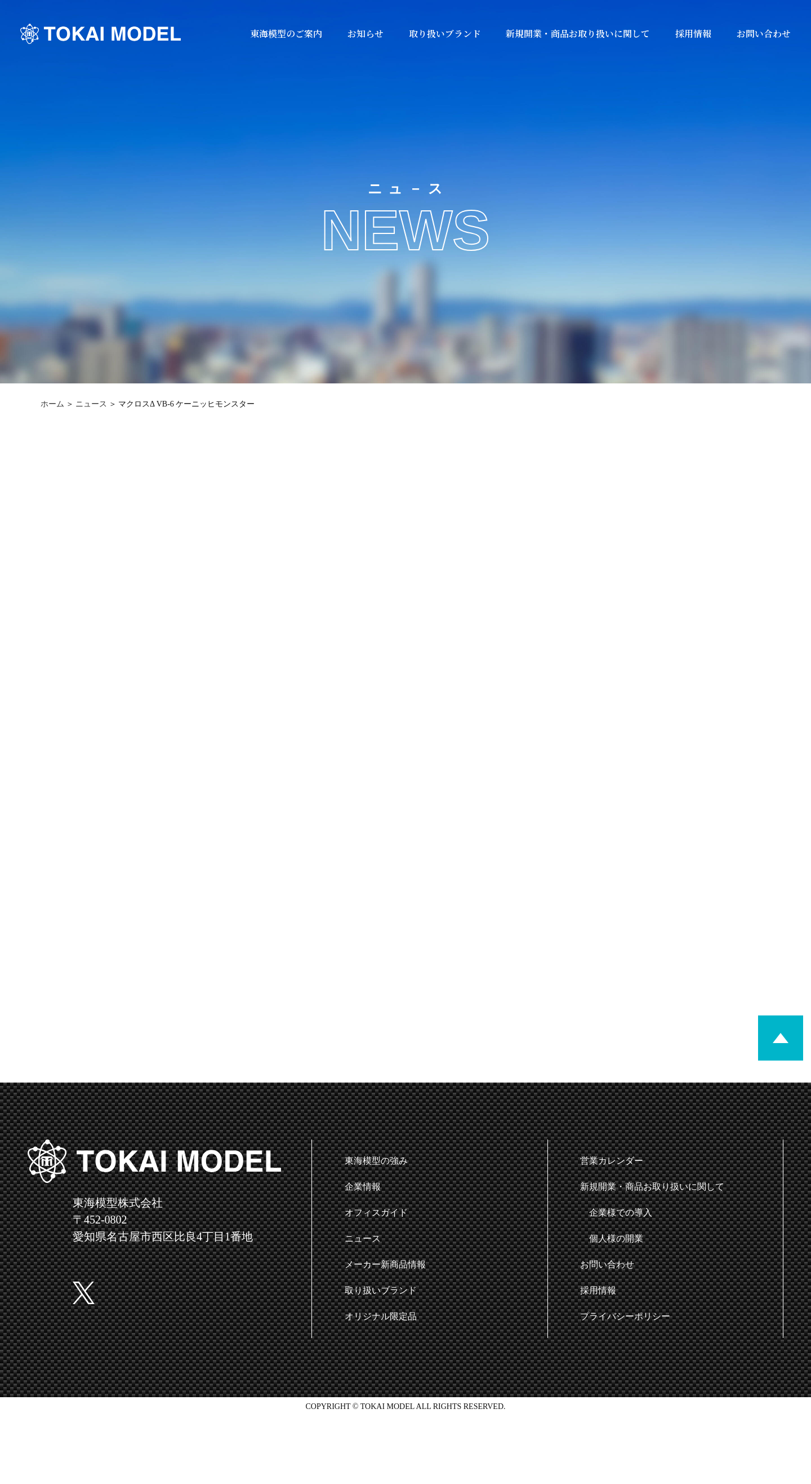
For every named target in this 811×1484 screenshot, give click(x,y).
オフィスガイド (376, 1212)
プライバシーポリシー (625, 1316)
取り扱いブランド (445, 33)
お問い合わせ (764, 33)
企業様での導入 (620, 1212)
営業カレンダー (611, 1160)
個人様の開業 (616, 1238)
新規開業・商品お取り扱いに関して (578, 33)
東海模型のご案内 (286, 33)
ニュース (91, 404)
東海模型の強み (376, 1160)
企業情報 (363, 1186)
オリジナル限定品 (381, 1316)
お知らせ (365, 33)
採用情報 (693, 33)
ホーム (52, 404)
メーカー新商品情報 (385, 1264)
